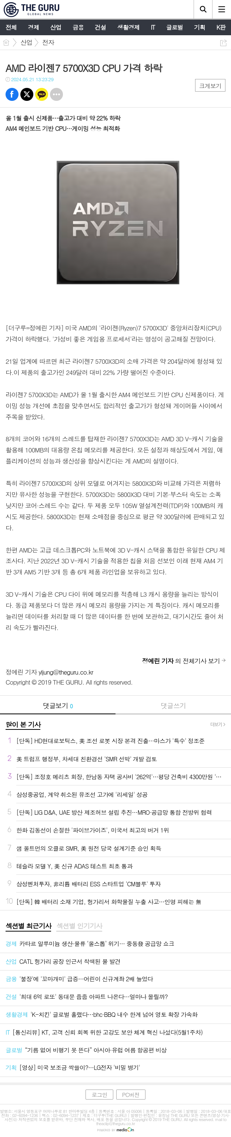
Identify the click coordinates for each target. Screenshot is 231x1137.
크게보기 (210, 86)
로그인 (99, 1094)
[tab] (28, 926)
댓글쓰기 (173, 705)
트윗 (26, 94)
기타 (56, 94)
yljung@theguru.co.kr (65, 672)
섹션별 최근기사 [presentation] (28, 926)
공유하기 (223, 43)
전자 (48, 42)
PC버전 (131, 1094)
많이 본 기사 (23, 724)
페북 (12, 94)
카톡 (41, 94)
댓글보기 (58, 705)
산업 (26, 42)
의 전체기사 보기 (181, 660)
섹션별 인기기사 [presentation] (79, 926)
